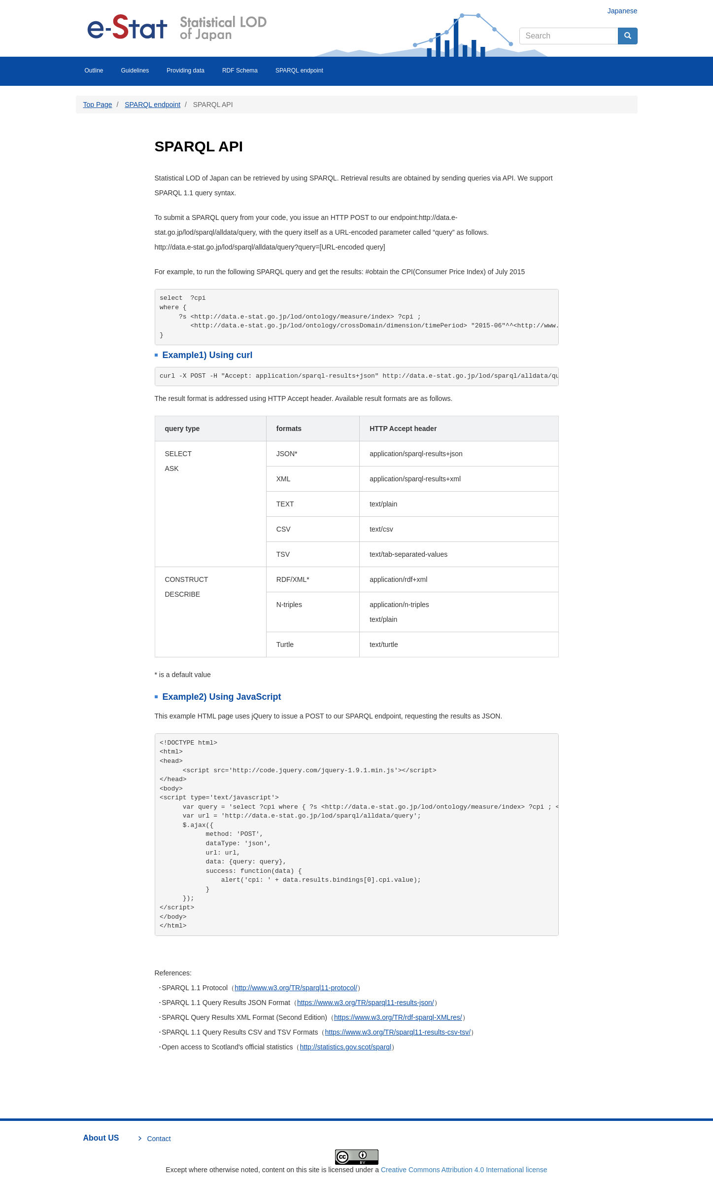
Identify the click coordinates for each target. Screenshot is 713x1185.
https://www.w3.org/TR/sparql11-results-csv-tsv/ (398, 1032)
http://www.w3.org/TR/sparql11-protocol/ (296, 988)
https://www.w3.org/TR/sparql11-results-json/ (365, 1002)
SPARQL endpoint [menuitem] (299, 70)
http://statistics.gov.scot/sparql (345, 1047)
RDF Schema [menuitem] (240, 70)
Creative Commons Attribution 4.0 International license (464, 1170)
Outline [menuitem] (94, 70)
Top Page (97, 104)
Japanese (623, 10)
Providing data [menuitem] (185, 70)
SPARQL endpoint (152, 104)
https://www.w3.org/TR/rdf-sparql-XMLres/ (398, 1017)
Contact (158, 1138)
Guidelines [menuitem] (135, 70)
